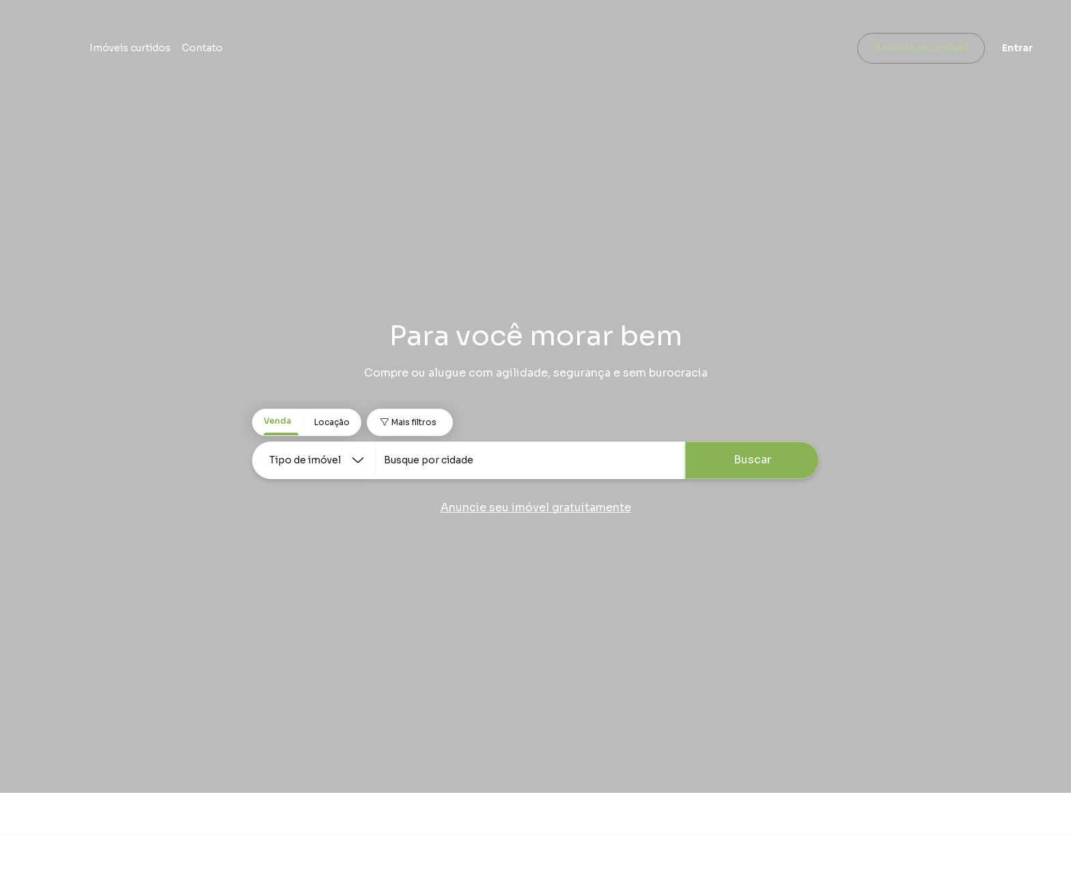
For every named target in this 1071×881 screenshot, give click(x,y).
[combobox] (530, 460)
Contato (388, 51)
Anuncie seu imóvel (904, 51)
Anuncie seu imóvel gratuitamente (536, 507)
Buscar (752, 459)
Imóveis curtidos (316, 51)
